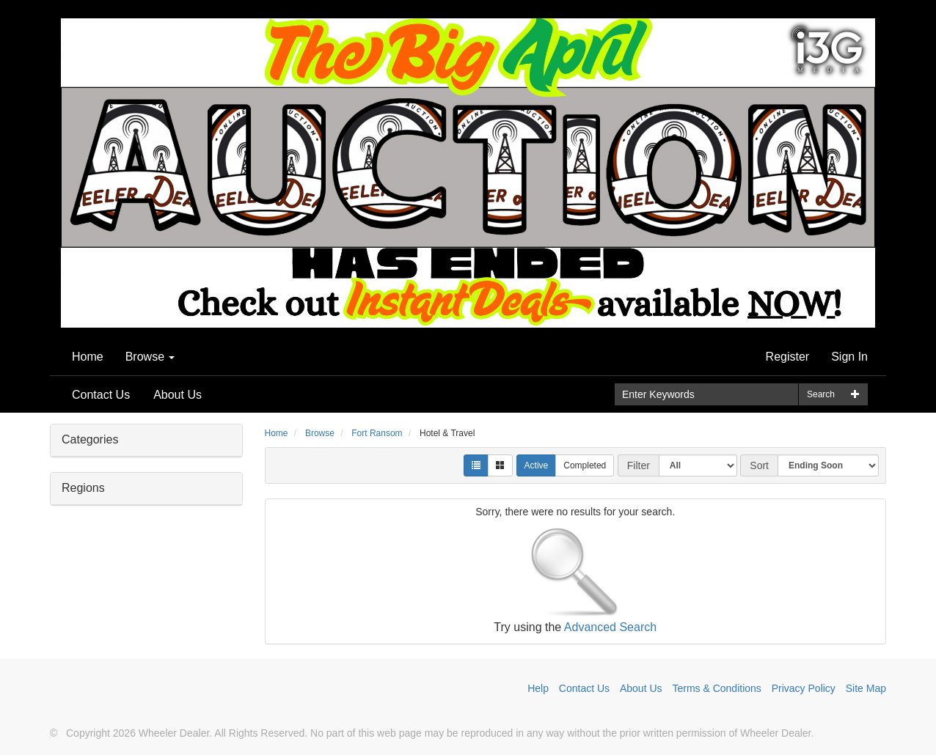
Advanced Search (610, 627)
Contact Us (101, 394)
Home (87, 356)
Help (538, 688)
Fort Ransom (376, 433)
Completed (584, 465)
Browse (150, 356)
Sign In (849, 356)
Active (536, 465)
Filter (638, 465)
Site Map (866, 688)
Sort (759, 465)
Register (788, 356)
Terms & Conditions (716, 688)
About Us (177, 394)
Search (821, 394)
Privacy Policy (804, 688)
